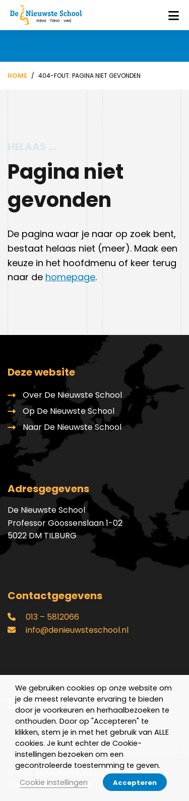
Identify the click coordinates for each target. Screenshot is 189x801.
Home (17, 75)
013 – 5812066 (43, 617)
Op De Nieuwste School (68, 411)
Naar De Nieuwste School (72, 427)
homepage (70, 277)
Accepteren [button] (135, 782)
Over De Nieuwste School (72, 395)
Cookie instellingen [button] (54, 782)
